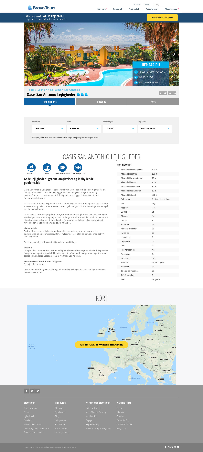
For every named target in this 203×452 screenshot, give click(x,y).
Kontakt (147, 4)
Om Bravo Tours (31, 408)
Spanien (42, 89)
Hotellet (101, 102)
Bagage (89, 420)
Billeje (57, 416)
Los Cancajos (72, 89)
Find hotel (134, 9)
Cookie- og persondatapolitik (36, 428)
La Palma (55, 89)
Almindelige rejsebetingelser (98, 428)
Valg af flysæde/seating (96, 412)
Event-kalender (61, 428)
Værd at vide (91, 416)
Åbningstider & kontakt (34, 432)
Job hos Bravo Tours (32, 424)
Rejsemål (118, 9)
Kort (153, 102)
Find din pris (50, 102)
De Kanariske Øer (125, 424)
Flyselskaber (60, 412)
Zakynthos (121, 428)
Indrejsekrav (60, 420)
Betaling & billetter (94, 408)
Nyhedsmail (29, 416)
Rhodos (120, 416)
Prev (29, 53)
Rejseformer (152, 9)
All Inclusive (60, 424)
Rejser (30, 89)
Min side (102, 9)
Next (174, 53)
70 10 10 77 (173, 447)
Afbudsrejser (172, 9)
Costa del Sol (123, 420)
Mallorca (120, 412)
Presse (27, 412)
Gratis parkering (62, 432)
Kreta (119, 408)
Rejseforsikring (92, 424)
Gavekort (28, 420)
